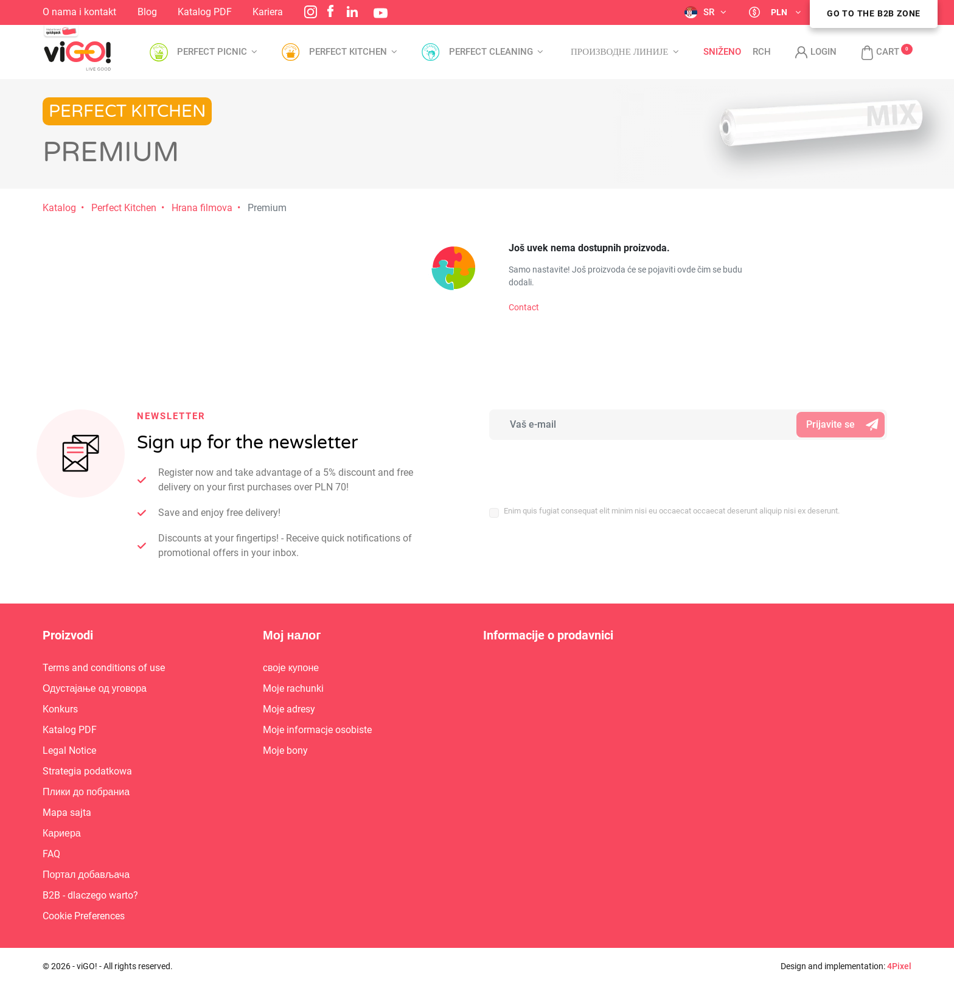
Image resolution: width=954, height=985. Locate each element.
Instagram (311, 12)
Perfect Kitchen (123, 208)
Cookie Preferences (84, 916)
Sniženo (722, 52)
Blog (147, 12)
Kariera (267, 12)
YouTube (381, 13)
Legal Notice (69, 750)
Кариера (62, 833)
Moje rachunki (293, 688)
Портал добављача (86, 874)
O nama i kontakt (79, 12)
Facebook (330, 11)
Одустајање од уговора (95, 688)
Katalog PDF (205, 12)
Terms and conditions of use (104, 667)
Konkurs (60, 709)
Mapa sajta (67, 812)
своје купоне (291, 667)
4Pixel (899, 966)
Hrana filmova (202, 208)
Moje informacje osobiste (317, 730)
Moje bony (285, 750)
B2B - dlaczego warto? (90, 895)
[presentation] (569, 466)
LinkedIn (352, 11)
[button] (874, 52)
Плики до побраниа (86, 792)
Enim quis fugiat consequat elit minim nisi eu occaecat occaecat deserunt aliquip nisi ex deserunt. (672, 510)
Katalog (59, 208)
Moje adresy (289, 709)
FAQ (51, 854)
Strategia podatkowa (87, 771)
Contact (524, 307)
